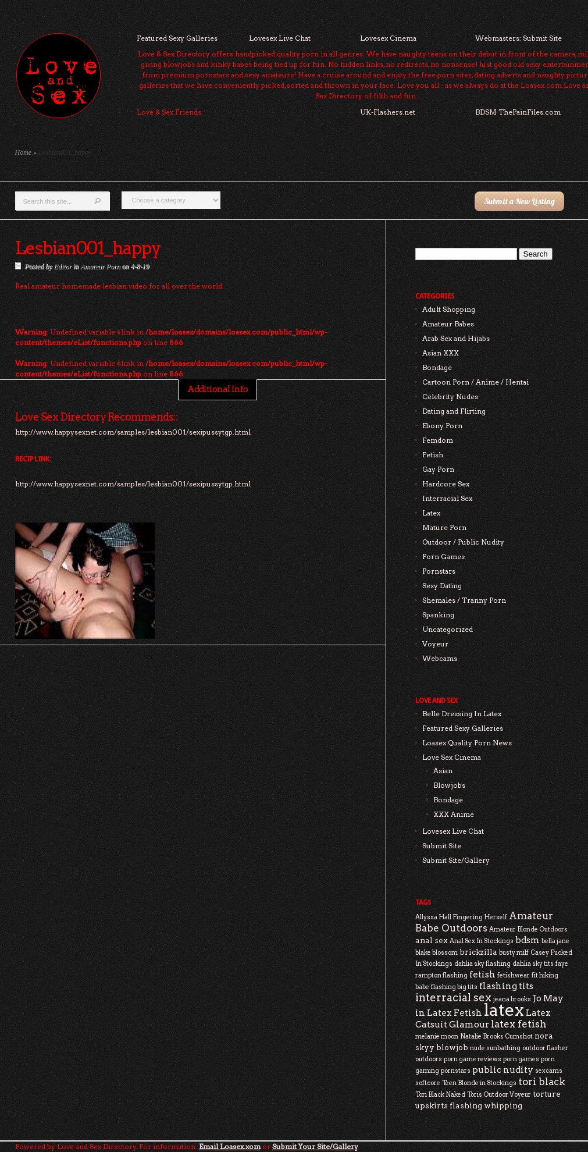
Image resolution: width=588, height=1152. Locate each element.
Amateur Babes (448, 323)
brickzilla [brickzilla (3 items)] (478, 952)
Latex (431, 513)
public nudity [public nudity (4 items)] (502, 1069)
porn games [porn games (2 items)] (521, 1059)
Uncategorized (447, 629)
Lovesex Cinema (388, 38)
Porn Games (443, 556)
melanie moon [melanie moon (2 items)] (436, 1036)
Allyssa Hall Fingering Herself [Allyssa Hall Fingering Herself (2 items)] (461, 917)
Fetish (432, 454)
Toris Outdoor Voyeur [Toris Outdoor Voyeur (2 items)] (499, 1094)
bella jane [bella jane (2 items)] (555, 941)
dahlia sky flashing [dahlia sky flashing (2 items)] (482, 964)
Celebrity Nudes (450, 396)
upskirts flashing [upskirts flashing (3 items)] (448, 1105)
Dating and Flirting (454, 411)
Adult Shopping (448, 309)
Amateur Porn (100, 266)
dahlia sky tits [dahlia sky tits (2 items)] (533, 964)
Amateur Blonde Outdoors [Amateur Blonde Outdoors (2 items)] (528, 929)
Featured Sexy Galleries (177, 38)
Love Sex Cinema (451, 757)
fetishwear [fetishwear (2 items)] (513, 975)
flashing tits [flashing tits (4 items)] (506, 985)
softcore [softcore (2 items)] (427, 1083)
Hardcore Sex (445, 483)
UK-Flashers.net (387, 112)
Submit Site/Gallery (456, 860)
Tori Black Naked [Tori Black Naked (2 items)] (440, 1094)
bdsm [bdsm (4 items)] (527, 939)
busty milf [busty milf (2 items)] (514, 953)
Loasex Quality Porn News (467, 742)
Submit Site (441, 845)
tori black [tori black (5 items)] (541, 1081)
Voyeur (435, 643)
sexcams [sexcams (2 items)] (548, 1071)
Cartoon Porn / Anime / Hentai (475, 382)
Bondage (437, 367)
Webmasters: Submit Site (518, 38)
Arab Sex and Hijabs (456, 338)
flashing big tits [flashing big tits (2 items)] (454, 987)
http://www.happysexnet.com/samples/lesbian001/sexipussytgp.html (133, 483)
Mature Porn (444, 527)
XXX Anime (453, 814)
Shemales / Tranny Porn (464, 600)
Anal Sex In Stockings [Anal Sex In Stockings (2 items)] (482, 941)
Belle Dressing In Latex (461, 713)
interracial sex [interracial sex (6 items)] (453, 997)
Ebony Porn (442, 425)
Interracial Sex (447, 498)
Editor (63, 266)
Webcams (439, 658)
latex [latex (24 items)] (504, 1010)
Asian (442, 770)
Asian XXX (440, 353)
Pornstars (438, 571)
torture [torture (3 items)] (547, 1093)
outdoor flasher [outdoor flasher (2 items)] (545, 1048)
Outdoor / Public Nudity (463, 542)
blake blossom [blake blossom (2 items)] (436, 953)
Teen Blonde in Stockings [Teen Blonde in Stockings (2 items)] (479, 1083)
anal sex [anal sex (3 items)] (431, 940)
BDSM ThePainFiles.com (518, 112)
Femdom (437, 440)
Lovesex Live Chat (280, 38)
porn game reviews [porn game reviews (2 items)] (472, 1059)
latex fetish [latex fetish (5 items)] (519, 1024)
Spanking (438, 614)
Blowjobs (449, 785)
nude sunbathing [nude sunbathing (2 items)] (495, 1048)
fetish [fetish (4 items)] (482, 974)
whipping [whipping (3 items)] (503, 1105)
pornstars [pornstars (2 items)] (456, 1071)
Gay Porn (438, 469)
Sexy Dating (442, 585)
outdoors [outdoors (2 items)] (428, 1059)
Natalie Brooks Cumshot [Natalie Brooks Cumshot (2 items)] (496, 1036)
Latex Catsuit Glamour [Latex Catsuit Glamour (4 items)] (483, 1018)
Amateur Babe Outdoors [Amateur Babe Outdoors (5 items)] (484, 922)
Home (23, 152)
